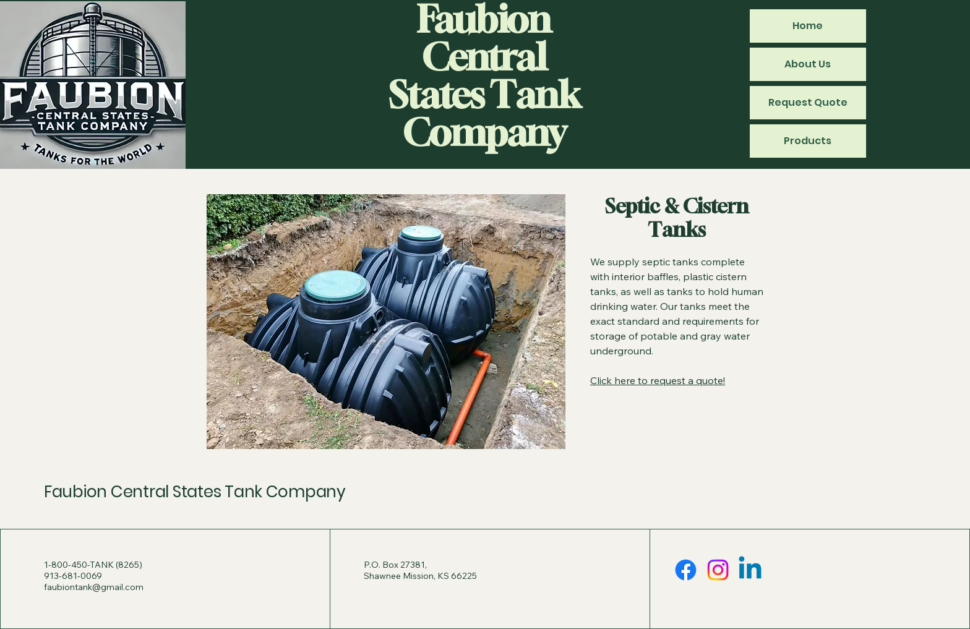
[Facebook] (686, 570)
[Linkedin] (750, 570)
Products (807, 141)
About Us (807, 64)
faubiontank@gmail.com (94, 587)
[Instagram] (718, 570)
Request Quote (808, 102)
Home (807, 26)
